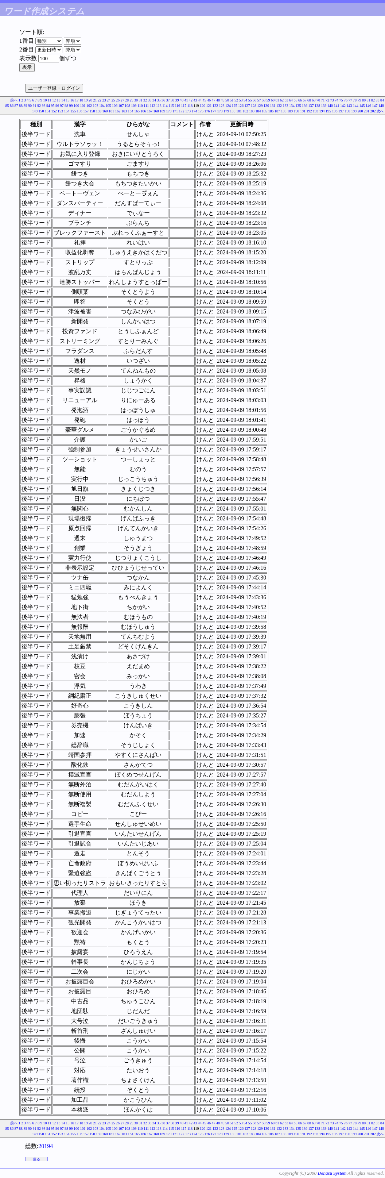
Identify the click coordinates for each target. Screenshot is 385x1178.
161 (111, 111)
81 (368, 100)
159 (98, 111)
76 (345, 100)
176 (207, 111)
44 (200, 100)
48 (218, 100)
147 (375, 106)
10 (45, 100)
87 (16, 106)
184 (258, 111)
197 (341, 111)
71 (323, 100)
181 (239, 111)
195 (328, 111)
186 (271, 111)
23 (104, 100)
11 (49, 100)
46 (209, 100)
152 (54, 111)
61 (277, 100)
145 (362, 106)
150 (41, 111)
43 (195, 100)
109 (133, 106)
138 (317, 106)
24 (108, 100)
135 (298, 106)
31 (141, 100)
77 (350, 100)
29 (131, 100)
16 (72, 100)
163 (124, 111)
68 (309, 100)
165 (137, 111)
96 (57, 106)
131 (273, 106)
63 (286, 100)
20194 (45, 1146)
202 (373, 111)
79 (359, 100)
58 (263, 100)
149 (35, 111)
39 (177, 100)
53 (241, 100)
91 (34, 106)
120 (202, 106)
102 (89, 106)
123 (222, 106)
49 (223, 100)
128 (253, 106)
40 (181, 100)
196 (335, 111)
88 (21, 106)
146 (368, 106)
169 (162, 111)
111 (146, 106)
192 (309, 111)
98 (66, 106)
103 (95, 106)
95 (52, 106)
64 (291, 100)
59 (268, 100)
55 (250, 100)
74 (336, 100)
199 (354, 111)
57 (259, 100)
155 (73, 111)
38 (172, 100)
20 (90, 100)
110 (140, 106)
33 (150, 100)
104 (102, 106)
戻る (36, 1159)
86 (11, 106)
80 (364, 100)
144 (355, 106)
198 (347, 111)
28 (127, 100)
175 (200, 111)
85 (7, 106)
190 (296, 111)
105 (108, 106)
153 (60, 111)
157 (86, 111)
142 (343, 106)
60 (273, 100)
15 (68, 100)
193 (315, 111)
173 (188, 111)
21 (95, 100)
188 (284, 111)
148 (381, 106)
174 (194, 111)
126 (241, 106)
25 (113, 100)
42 (190, 100)
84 (382, 100)
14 (63, 100)
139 (324, 106)
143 (349, 106)
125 (234, 106)
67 (305, 100)
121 (209, 106)
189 (290, 111)
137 (311, 106)
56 (254, 100)
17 (77, 100)
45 (204, 100)
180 (233, 111)
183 (251, 111)
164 (130, 111)
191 (303, 111)
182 (245, 111)
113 (159, 106)
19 (86, 100)
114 (165, 106)
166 (143, 111)
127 (247, 106)
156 (79, 111)
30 (136, 100)
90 (30, 106)
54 (245, 100)
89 (25, 106)
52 (236, 100)
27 (122, 100)
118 (190, 106)
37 (168, 100)
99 (71, 106)
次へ (380, 111)
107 (121, 106)
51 (232, 100)
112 (152, 106)
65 (296, 100)
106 (114, 106)
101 (82, 106)
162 (118, 111)
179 (226, 111)
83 (378, 100)
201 (366, 111)
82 (373, 100)
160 (105, 111)
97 (61, 106)
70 (318, 100)
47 (213, 100)
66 (300, 100)
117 (184, 106)
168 (156, 111)
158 (92, 111)
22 (99, 100)
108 (127, 106)
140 (330, 106)
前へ (14, 100)
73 (332, 100)
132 (279, 106)
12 (54, 100)
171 (175, 111)
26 (118, 100)
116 (177, 106)
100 (76, 106)
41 (186, 100)
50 (227, 100)
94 (48, 106)
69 (314, 100)
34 (154, 100)
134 (292, 106)
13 (59, 100)
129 (260, 106)
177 (213, 111)
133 (285, 106)
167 (149, 111)
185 (264, 111)
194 (322, 111)
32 (145, 100)
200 (360, 111)
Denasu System (332, 1173)
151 (47, 111)
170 (169, 111)
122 (215, 106)
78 (355, 100)
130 (266, 106)
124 (228, 106)
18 (81, 100)
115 (171, 106)
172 (181, 111)
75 (341, 100)
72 (327, 100)
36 (163, 100)
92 (39, 106)
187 (277, 111)
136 (304, 106)
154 (67, 111)
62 (282, 100)
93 (43, 106)
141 (336, 106)
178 (220, 111)
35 (159, 100)
